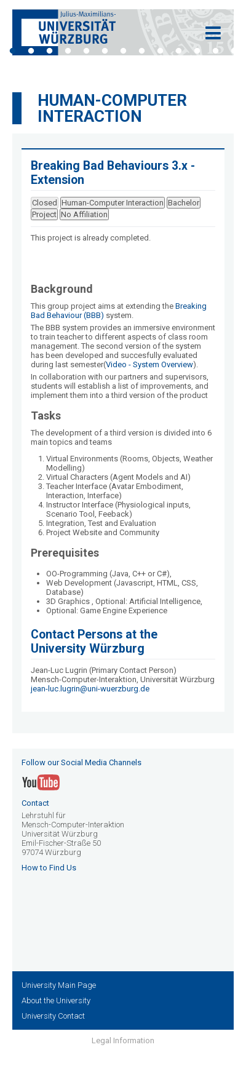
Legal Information (123, 1040)
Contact (35, 803)
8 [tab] (141, 51)
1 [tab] (12, 51)
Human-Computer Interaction (112, 108)
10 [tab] (178, 51)
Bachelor (183, 202)
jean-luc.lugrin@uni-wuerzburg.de (90, 688)
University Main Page (59, 985)
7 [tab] (123, 51)
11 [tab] (197, 51)
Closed (44, 202)
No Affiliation (84, 214)
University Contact (53, 1015)
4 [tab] (68, 51)
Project (44, 214)
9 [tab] (160, 51)
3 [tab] (49, 51)
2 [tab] (31, 51)
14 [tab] (123, 64)
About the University (56, 1000)
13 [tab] (234, 51)
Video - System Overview (149, 364)
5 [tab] (86, 51)
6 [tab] (104, 51)
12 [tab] (215, 51)
